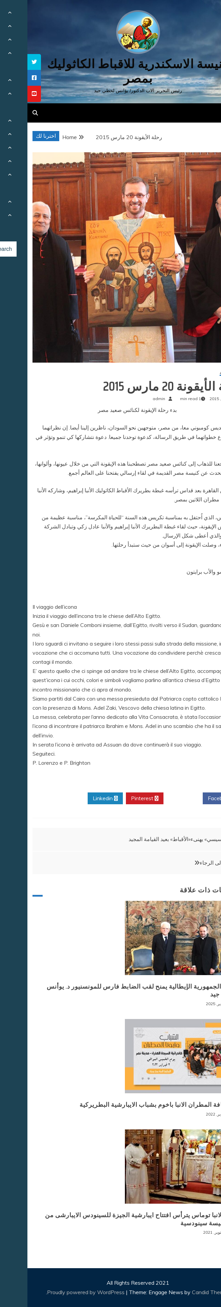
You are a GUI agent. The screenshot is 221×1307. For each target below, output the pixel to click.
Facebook (194, 798)
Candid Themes (183, 1292)
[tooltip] (7, 62)
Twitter (155, 798)
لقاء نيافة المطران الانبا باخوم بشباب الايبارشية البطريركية (131, 1104)
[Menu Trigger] (200, 14)
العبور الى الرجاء (190, 862)
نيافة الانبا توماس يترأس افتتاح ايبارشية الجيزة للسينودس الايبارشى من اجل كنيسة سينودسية (114, 1219)
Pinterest (117, 798)
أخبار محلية (201, 373)
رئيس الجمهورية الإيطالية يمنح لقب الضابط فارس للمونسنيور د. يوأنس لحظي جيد (115, 990)
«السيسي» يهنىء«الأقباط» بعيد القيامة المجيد (150, 839)
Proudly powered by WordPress (59, 1292)
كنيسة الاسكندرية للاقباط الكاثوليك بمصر (110, 71)
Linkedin (77, 798)
